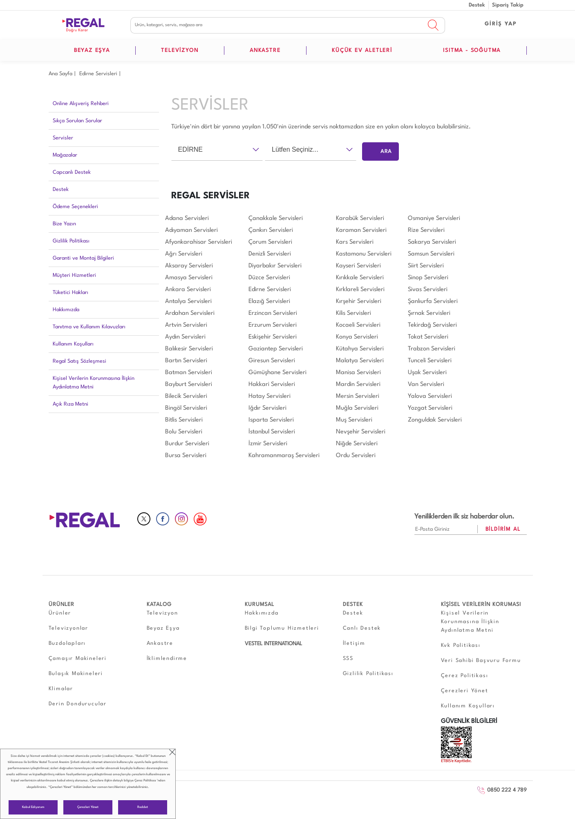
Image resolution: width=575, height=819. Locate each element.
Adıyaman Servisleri (191, 230)
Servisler (63, 138)
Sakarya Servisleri (432, 242)
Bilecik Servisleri (186, 396)
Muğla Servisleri (357, 408)
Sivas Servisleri (427, 290)
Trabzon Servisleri (431, 349)
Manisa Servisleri (358, 373)
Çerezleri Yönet (87, 807)
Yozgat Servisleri (430, 408)
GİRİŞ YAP (501, 24)
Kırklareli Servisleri (360, 290)
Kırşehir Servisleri (358, 301)
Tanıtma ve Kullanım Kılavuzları (89, 327)
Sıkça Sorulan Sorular (77, 120)
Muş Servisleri (354, 420)
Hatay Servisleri (269, 396)
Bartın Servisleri (186, 361)
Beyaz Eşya (163, 628)
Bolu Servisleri (183, 432)
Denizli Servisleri (269, 254)
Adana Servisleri (187, 218)
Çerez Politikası (145, 780)
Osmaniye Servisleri (434, 218)
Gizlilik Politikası (71, 241)
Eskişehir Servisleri (272, 337)
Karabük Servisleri (360, 218)
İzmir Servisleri (267, 444)
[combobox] (217, 150)
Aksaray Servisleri (189, 266)
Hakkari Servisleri (271, 384)
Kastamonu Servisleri (364, 254)
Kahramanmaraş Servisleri (284, 456)
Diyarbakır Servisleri (275, 266)
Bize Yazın (64, 224)
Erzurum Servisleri (272, 325)
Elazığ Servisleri (269, 301)
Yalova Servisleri (430, 396)
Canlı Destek (362, 628)
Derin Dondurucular (78, 704)
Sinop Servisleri (428, 278)
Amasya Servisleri (189, 278)
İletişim (354, 643)
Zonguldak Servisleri (435, 420)
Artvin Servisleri (186, 325)
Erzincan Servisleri (272, 313)
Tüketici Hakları (70, 292)
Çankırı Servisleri (270, 230)
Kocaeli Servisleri (358, 325)
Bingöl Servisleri (186, 408)
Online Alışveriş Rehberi (81, 103)
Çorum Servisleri (270, 242)
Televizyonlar (68, 628)
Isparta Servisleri (271, 420)
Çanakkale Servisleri (275, 218)
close (172, 752)
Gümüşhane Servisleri (277, 373)
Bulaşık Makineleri (76, 673)
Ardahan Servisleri (190, 313)
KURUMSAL (259, 604)
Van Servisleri (426, 384)
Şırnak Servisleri (429, 313)
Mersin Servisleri (357, 396)
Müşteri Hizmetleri (74, 275)
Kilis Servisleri (353, 313)
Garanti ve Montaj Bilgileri (83, 258)
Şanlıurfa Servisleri (433, 301)
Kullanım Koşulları (73, 344)
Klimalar (61, 688)
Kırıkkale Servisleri (360, 278)
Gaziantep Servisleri (275, 349)
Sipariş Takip (508, 5)
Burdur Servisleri (187, 444)
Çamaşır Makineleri (78, 658)
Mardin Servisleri (358, 384)
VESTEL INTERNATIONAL (273, 643)
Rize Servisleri (426, 230)
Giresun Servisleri (271, 361)
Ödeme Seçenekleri (75, 206)
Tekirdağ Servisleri (432, 325)
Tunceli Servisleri (430, 361)
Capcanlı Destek (72, 172)
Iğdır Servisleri (267, 408)
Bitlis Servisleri (184, 420)
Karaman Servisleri (361, 230)
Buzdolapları (67, 643)
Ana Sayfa (60, 73)
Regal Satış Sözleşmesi (79, 361)
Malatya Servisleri (360, 361)
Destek (477, 5)
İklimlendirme (167, 658)
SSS (348, 658)
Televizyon (162, 613)
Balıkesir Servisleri (189, 349)
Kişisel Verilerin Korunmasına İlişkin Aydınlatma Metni (93, 383)
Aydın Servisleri (185, 337)
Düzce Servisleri (269, 278)
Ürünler (60, 613)
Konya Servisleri (357, 337)
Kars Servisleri (355, 242)
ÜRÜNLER (61, 604)
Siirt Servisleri (426, 266)
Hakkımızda (66, 309)
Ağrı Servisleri (183, 254)
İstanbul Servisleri (271, 432)
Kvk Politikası (461, 645)
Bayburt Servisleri (188, 384)
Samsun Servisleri (431, 254)
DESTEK (353, 604)
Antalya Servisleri (188, 301)
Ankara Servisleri (188, 290)
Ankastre (160, 643)
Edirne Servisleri (98, 73)
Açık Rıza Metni (70, 404)
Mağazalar (65, 155)
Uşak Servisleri (427, 373)
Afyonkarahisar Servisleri (198, 242)
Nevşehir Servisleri (360, 432)
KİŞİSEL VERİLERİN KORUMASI (481, 604)
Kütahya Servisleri (360, 349)
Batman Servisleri (188, 373)
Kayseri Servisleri (358, 266)
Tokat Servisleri (428, 337)
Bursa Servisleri (185, 456)
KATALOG (159, 604)
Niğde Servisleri (357, 444)
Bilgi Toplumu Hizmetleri (282, 628)
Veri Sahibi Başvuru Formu (481, 660)
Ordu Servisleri (356, 456)
